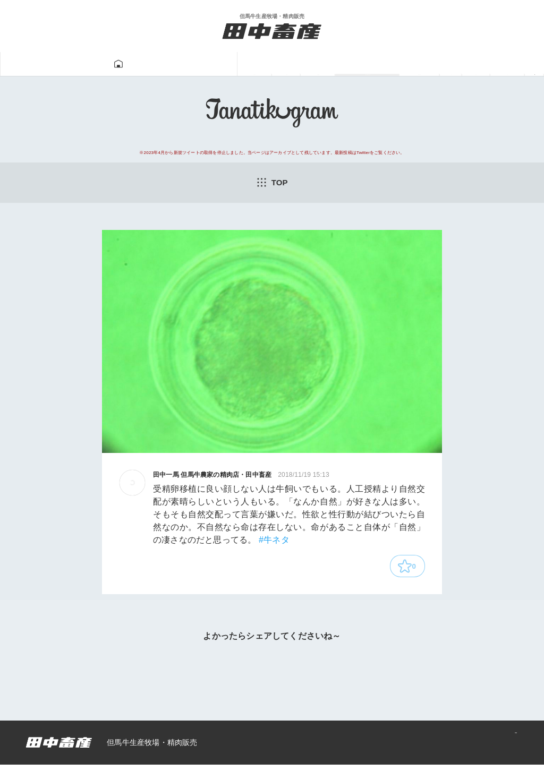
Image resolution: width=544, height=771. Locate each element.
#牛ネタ (274, 541)
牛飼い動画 (326, 64)
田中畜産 (58, 64)
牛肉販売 (172, 64)
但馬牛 (115, 64)
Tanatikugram (246, 64)
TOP (272, 183)
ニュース (485, 64)
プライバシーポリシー (469, 748)
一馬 (383, 64)
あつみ (428, 64)
